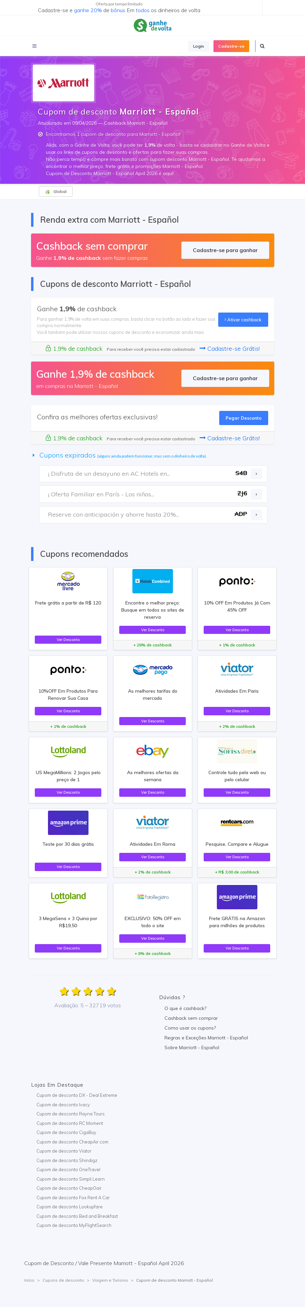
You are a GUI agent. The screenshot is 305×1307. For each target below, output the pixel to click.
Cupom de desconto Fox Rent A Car (73, 1197)
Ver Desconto (68, 639)
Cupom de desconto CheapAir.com (72, 1141)
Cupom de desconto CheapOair (69, 1188)
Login (198, 46)
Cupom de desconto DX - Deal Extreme (76, 1095)
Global (56, 191)
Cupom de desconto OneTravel (68, 1169)
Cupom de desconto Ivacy (63, 1104)
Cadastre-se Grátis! (230, 348)
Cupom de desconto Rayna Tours (70, 1113)
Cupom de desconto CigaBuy (66, 1132)
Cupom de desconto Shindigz (66, 1160)
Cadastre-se (231, 46)
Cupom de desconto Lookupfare (69, 1206)
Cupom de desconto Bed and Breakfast (77, 1216)
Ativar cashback (243, 319)
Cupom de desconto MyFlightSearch (73, 1225)
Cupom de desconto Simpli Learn (70, 1179)
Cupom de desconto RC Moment (69, 1123)
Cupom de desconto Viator (64, 1151)
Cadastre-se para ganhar (225, 250)
